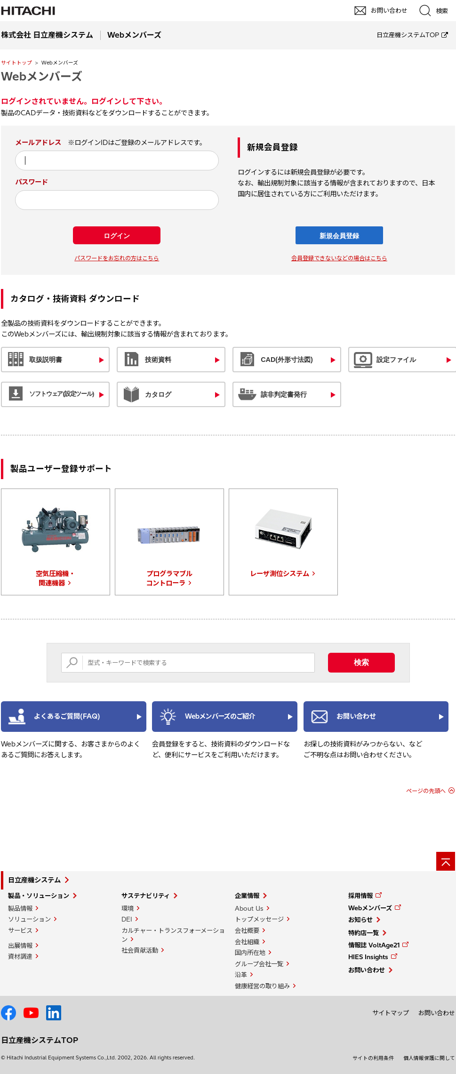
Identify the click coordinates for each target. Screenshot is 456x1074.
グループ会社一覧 (259, 964)
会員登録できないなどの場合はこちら (339, 258)
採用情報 (360, 895)
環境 (127, 908)
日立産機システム (34, 880)
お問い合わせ (366, 970)
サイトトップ (16, 62)
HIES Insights (368, 957)
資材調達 (20, 956)
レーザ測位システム (279, 573)
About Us (249, 908)
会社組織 (247, 942)
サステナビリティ (145, 895)
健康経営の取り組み (262, 986)
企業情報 (247, 895)
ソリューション (29, 919)
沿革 (241, 974)
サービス (20, 930)
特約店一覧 (363, 933)
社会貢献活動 (139, 950)
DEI (126, 919)
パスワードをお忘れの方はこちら (116, 258)
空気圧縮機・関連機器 (55, 578)
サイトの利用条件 (373, 1058)
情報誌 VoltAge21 (374, 945)
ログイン (117, 236)
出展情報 (20, 945)
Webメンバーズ (41, 76)
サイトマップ (390, 1013)
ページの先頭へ (426, 790)
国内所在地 (250, 952)
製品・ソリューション (38, 895)
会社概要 (247, 930)
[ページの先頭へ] (445, 861)
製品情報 (20, 908)
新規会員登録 (339, 236)
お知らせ (360, 919)
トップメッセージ (259, 919)
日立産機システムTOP (407, 35)
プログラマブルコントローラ (169, 578)
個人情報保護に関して (429, 1058)
